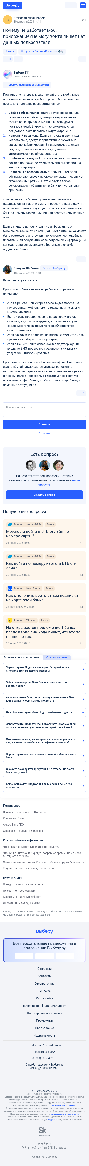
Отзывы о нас (44, 983)
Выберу (7, 911)
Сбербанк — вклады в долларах (23, 830)
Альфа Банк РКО (13, 824)
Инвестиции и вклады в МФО (21, 903)
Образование (44, 1028)
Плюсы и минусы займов (19, 890)
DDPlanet (51, 1156)
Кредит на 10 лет (13, 818)
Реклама (44, 991)
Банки (10, 51)
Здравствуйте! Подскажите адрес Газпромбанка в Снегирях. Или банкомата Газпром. (38, 669)
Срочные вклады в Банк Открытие (24, 812)
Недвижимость (44, 1035)
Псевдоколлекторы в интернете (23, 884)
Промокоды (44, 1020)
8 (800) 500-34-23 (41, 1058)
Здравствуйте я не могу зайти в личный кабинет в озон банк (41, 756)
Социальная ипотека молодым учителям (28, 868)
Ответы (19, 911)
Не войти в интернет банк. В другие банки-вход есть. (39, 712)
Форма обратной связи (44, 1045)
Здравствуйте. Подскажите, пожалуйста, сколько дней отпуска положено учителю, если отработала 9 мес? (41, 725)
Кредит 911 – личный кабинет (22, 896)
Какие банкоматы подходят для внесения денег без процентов (39, 786)
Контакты (44, 976)
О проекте (44, 968)
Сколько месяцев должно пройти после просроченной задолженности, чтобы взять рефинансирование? (40, 741)
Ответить (44, 424)
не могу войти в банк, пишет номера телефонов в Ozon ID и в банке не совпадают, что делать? (40, 699)
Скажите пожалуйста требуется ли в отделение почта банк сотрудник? (40, 771)
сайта (49, 998)
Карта (40, 998)
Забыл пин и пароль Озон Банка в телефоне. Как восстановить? (36, 684)
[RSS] (63, 1081)
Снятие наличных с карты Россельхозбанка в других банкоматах (43, 862)
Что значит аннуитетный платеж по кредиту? (31, 846)
